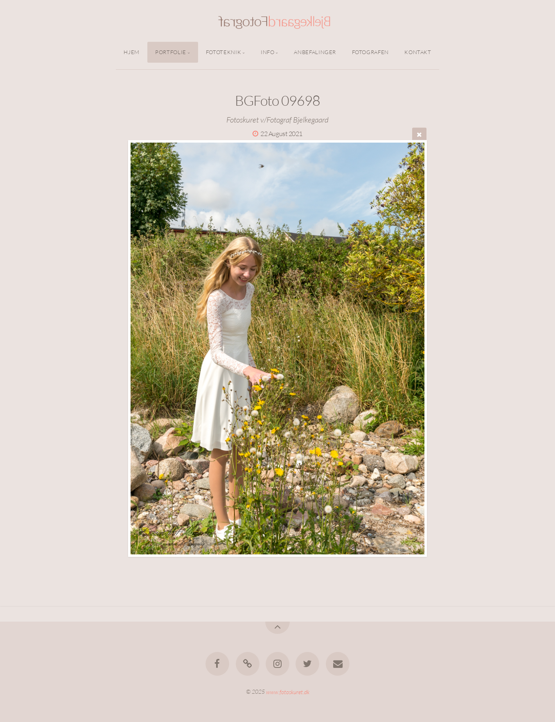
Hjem (132, 52)
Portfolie (170, 52)
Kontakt (417, 52)
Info (268, 52)
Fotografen (370, 52)
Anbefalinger (315, 52)
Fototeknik (223, 52)
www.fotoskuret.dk (287, 691)
